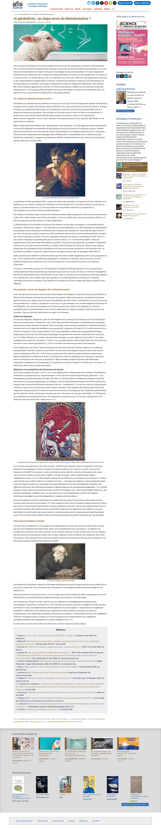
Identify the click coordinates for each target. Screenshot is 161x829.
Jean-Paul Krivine (125, 89)
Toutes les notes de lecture (134, 804)
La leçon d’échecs (42, 795)
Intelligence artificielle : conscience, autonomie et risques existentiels (133, 186)
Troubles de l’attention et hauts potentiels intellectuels (49, 753)
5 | (16, 655)
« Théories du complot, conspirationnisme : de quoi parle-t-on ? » (54, 647)
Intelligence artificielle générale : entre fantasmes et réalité (135, 165)
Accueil (16, 14)
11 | (17, 692)
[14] (71, 619)
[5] (85, 328)
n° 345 (131, 16)
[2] (40, 207)
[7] (93, 337)
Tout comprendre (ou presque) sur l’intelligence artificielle (21, 796)
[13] (23, 590)
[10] (24, 375)
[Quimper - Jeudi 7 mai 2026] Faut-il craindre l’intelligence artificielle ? (135, 176)
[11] (54, 399)
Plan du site (42, 821)
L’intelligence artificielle (112, 795)
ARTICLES (69, 9)
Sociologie (104, 759)
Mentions (83, 821)
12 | (17, 698)
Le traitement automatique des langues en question (139, 796)
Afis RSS (95, 821)
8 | (16, 672)
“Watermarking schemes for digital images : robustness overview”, (67, 661)
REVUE (78, 9)
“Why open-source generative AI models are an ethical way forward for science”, (61, 692)
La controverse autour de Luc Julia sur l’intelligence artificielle (134, 197)
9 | (16, 678)
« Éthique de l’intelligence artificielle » (42, 709)
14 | (17, 709)
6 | (16, 661)
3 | (16, 647)
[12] (33, 478)
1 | (16, 635)
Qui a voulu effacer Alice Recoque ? (92, 795)
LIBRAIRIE (98, 9)
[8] (54, 359)
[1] (26, 89)
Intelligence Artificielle (44, 22)
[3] (104, 236)
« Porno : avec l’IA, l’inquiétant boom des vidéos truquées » (49, 635)
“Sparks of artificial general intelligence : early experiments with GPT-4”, (61, 698)
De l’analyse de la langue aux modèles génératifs (134, 215)
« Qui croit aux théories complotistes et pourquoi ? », (49, 652)
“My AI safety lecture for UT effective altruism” (47, 672)
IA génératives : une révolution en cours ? (131, 206)
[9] (50, 362)
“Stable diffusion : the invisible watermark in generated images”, (51, 667)
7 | (16, 667)
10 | (17, 684)
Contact (71, 821)
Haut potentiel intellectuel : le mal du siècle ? (126, 753)
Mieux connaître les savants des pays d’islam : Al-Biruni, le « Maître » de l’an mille (23, 754)
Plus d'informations (124, 111)
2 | (16, 641)
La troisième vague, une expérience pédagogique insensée (101, 753)
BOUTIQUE (87, 9)
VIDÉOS (107, 9)
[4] (99, 251)
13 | (17, 704)
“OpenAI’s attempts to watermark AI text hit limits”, (49, 678)
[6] (19, 337)
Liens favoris (58, 821)
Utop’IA (62, 795)
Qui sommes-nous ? (24, 821)
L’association (56, 9)
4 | (17, 652)
